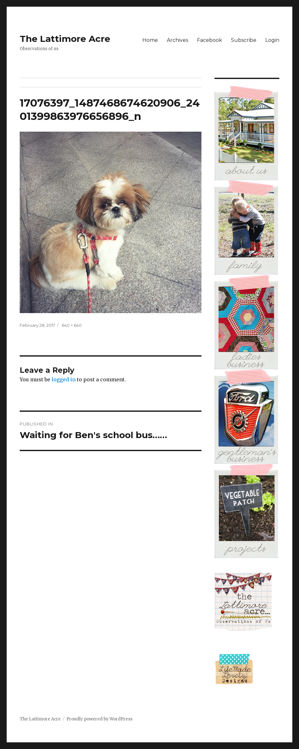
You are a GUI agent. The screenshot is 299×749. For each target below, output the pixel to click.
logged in (63, 379)
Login (272, 40)
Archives (177, 40)
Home (150, 40)
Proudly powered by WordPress (99, 719)
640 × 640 (72, 325)
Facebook (209, 40)
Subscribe (243, 40)
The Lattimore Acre (65, 38)
